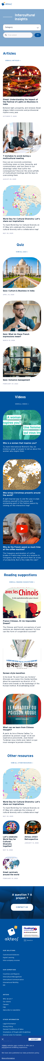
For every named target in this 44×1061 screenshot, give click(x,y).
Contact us (22, 907)
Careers (6, 1004)
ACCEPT (34, 1039)
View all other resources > (22, 763)
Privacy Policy (8, 1026)
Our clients (7, 1002)
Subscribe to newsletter (11, 1010)
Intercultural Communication (13, 979)
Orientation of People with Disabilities (17, 1032)
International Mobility (10, 982)
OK (38, 35)
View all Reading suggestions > (22, 582)
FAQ (4, 1007)
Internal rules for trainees (12, 1035)
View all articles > (13, 60)
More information (8, 1058)
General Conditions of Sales (13, 1029)
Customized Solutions (11, 955)
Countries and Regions (11, 974)
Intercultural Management (12, 977)
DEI (4, 985)
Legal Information (9, 1024)
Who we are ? (7, 999)
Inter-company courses (11, 960)
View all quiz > (22, 252)
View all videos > (22, 404)
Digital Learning (8, 957)
